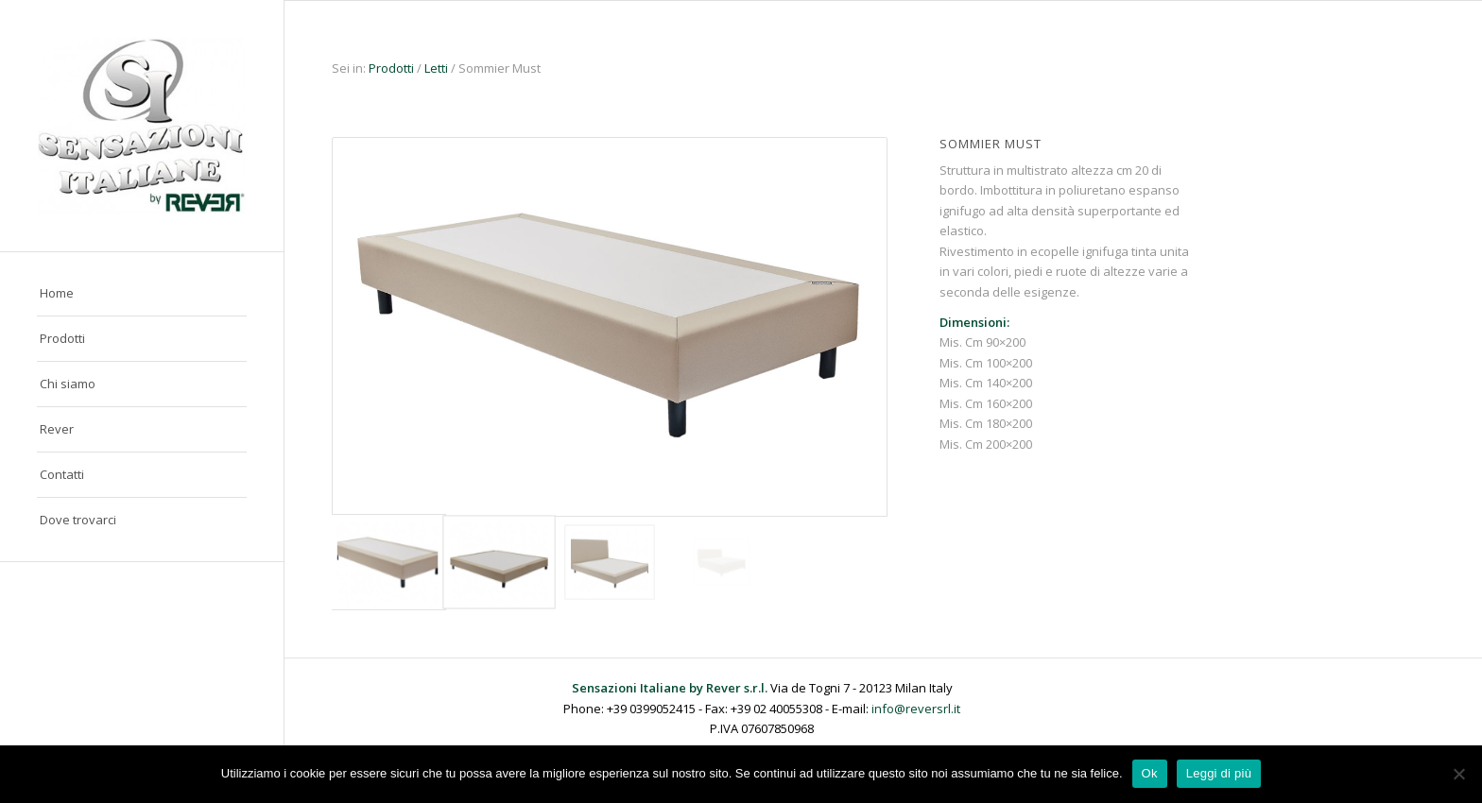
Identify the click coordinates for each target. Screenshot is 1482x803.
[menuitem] (142, 293)
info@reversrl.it (915, 708)
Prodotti (393, 68)
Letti (436, 68)
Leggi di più (1219, 773)
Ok (1150, 773)
